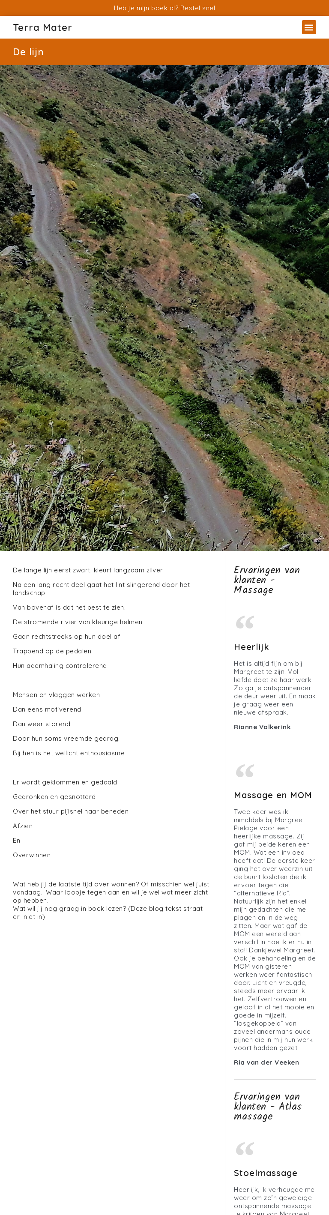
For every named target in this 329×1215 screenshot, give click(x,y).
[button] (309, 27)
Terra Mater (42, 27)
